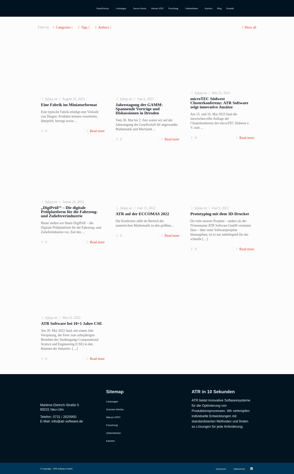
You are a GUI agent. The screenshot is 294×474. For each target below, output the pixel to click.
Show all (248, 27)
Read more (97, 131)
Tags (84, 27)
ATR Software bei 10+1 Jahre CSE (71, 323)
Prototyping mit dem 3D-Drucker (219, 213)
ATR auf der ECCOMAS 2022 (142, 213)
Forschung (173, 8)
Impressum (221, 469)
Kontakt (230, 8)
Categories (63, 27)
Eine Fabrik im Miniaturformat (69, 104)
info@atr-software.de (67, 421)
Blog (219, 8)
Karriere (208, 8)
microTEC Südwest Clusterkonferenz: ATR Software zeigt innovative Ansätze (219, 102)
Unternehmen (191, 8)
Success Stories (115, 409)
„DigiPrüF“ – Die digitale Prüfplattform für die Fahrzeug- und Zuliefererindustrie (69, 211)
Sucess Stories (139, 8)
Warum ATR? (157, 8)
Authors (103, 27)
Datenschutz (239, 469)
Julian (49, 99)
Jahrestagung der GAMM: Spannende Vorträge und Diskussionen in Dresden (139, 108)
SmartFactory (102, 8)
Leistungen (121, 8)
